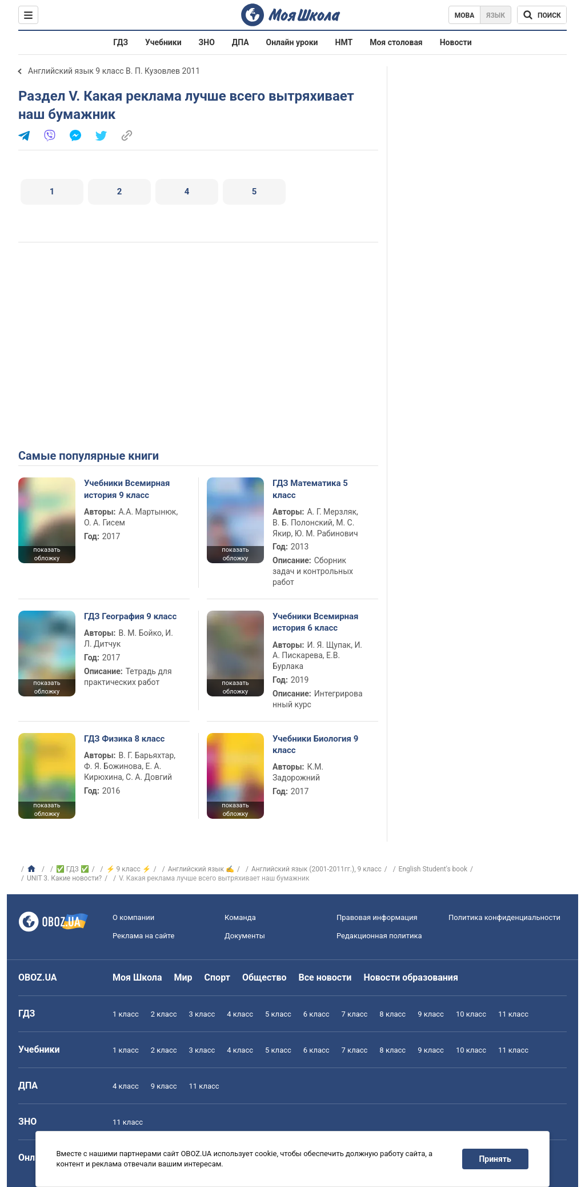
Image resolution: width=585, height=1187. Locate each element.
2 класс (164, 1014)
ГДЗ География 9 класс (130, 616)
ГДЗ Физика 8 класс (124, 739)
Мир (183, 977)
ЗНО (207, 42)
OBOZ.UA (37, 977)
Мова (465, 15)
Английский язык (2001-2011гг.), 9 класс (316, 869)
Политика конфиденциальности (504, 917)
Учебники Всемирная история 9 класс (127, 489)
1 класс (126, 1014)
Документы (245, 935)
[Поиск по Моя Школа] (542, 14)
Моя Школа (137, 977)
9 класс (431, 1014)
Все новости (325, 977)
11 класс (513, 1014)
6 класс (316, 1014)
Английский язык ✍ (201, 869)
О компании (133, 917)
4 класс (240, 1014)
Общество (264, 977)
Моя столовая (396, 42)
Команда (240, 917)
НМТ (344, 42)
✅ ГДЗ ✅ (72, 869)
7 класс (355, 1014)
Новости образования (410, 977)
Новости (456, 42)
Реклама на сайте (143, 935)
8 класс (392, 1014)
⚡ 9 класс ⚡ (128, 869)
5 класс (278, 1014)
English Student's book (433, 869)
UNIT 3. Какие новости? (64, 878)
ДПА (240, 42)
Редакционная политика (379, 935)
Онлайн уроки (292, 42)
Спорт (217, 977)
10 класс (471, 1014)
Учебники (163, 42)
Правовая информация (377, 917)
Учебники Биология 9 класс (315, 744)
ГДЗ (120, 42)
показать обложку (46, 554)
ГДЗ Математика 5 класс (310, 489)
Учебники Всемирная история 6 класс (316, 622)
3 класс (202, 1014)
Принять (495, 1159)
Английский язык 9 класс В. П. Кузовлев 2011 (114, 70)
